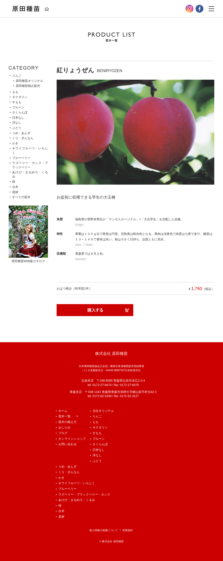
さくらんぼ (19, 112)
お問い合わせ (67, 444)
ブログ (63, 433)
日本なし (18, 117)
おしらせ (64, 427)
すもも (16, 102)
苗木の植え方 (67, 422)
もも (15, 92)
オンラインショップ (72, 438)
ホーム (63, 411)
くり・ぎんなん (23, 138)
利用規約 (127, 530)
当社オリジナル (103, 411)
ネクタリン (19, 97)
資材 (15, 192)
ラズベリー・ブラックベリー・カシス (84, 494)
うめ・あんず (21, 133)
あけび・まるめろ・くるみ (76, 500)
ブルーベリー (21, 158)
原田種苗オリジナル (29, 81)
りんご (16, 75)
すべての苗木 (21, 197)
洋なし (16, 122)
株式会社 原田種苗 (112, 541)
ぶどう (16, 128)
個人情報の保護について (103, 530)
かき (15, 143)
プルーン (18, 107)
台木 (15, 187)
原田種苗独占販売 (28, 86)
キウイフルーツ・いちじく (76, 483)
